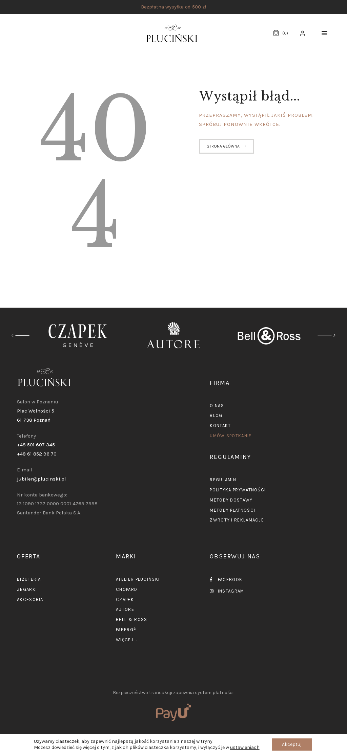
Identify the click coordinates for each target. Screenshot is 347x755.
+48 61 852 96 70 (37, 454)
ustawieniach (245, 747)
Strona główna (223, 146)
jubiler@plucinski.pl (41, 479)
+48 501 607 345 (36, 445)
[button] (324, 33)
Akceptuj (292, 744)
